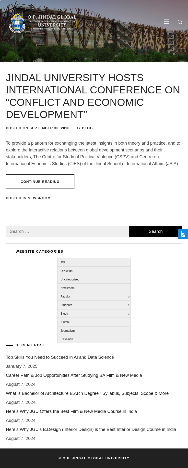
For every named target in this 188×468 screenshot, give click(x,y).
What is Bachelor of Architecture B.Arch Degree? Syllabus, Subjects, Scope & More (87, 393)
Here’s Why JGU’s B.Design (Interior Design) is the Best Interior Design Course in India (91, 429)
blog (87, 128)
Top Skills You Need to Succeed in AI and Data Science (60, 357)
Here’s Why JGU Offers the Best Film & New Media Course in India (71, 411)
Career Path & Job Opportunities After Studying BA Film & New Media (74, 375)
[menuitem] (92, 262)
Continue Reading (40, 182)
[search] (180, 22)
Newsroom (39, 198)
